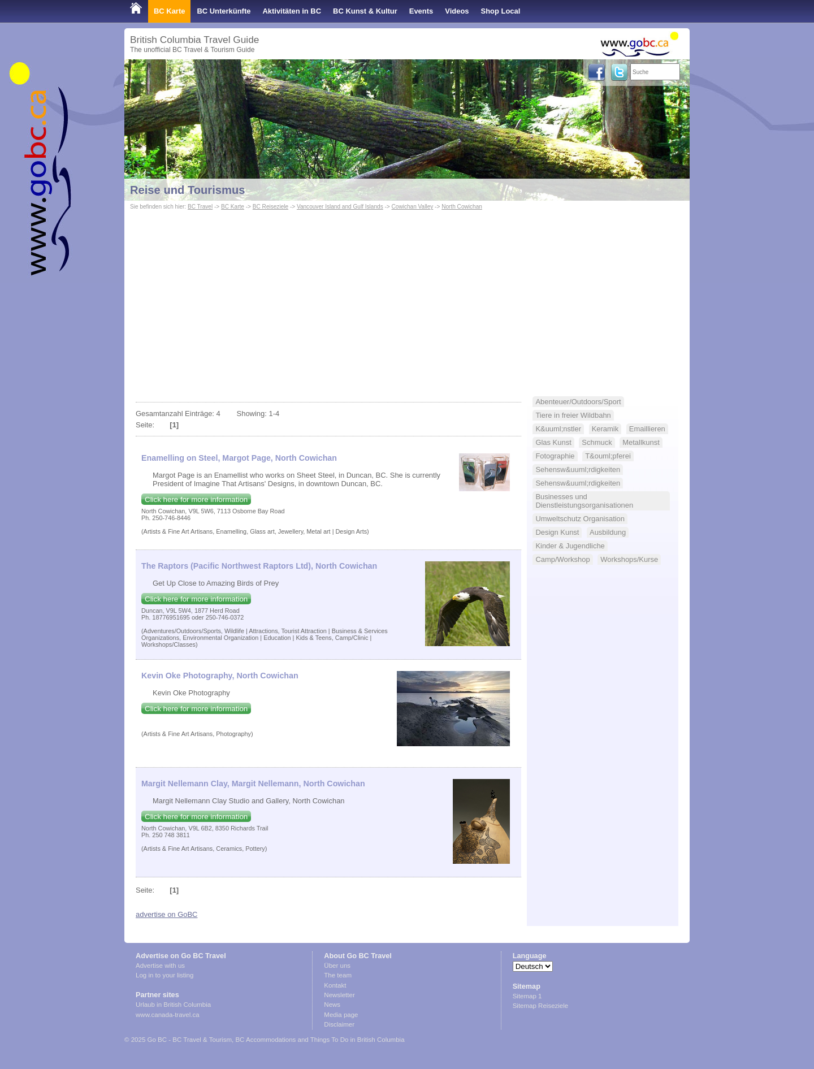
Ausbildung (608, 532)
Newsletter (339, 995)
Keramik (605, 429)
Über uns (337, 965)
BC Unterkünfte (223, 11)
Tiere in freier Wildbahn (572, 415)
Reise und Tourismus (187, 190)
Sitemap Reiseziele (541, 1005)
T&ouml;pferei (608, 456)
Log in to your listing (164, 975)
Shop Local (501, 11)
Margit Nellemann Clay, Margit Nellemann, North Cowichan (253, 783)
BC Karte (169, 11)
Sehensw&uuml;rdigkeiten (577, 469)
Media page (341, 1014)
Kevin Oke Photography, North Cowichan (219, 675)
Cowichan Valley (413, 207)
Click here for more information (196, 499)
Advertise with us (160, 965)
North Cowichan (461, 207)
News (332, 1004)
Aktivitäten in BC (291, 11)
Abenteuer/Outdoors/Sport (578, 401)
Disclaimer (339, 1024)
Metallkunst (641, 442)
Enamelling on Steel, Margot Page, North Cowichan (239, 457)
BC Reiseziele (270, 207)
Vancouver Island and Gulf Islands (340, 207)
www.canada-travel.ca (168, 1014)
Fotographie (554, 456)
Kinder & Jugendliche (569, 546)
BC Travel (200, 207)
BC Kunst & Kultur (365, 11)
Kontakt (335, 985)
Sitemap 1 (527, 996)
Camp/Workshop (562, 559)
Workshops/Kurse (629, 559)
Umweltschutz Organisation (580, 518)
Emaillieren (647, 429)
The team (338, 975)
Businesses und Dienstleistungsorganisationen (584, 500)
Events (421, 11)
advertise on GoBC (166, 914)
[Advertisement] (407, 297)
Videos (457, 11)
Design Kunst (557, 532)
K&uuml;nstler (558, 429)
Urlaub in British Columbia (173, 1004)
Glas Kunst (553, 442)
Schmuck (597, 442)
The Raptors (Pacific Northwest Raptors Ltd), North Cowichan (259, 565)
